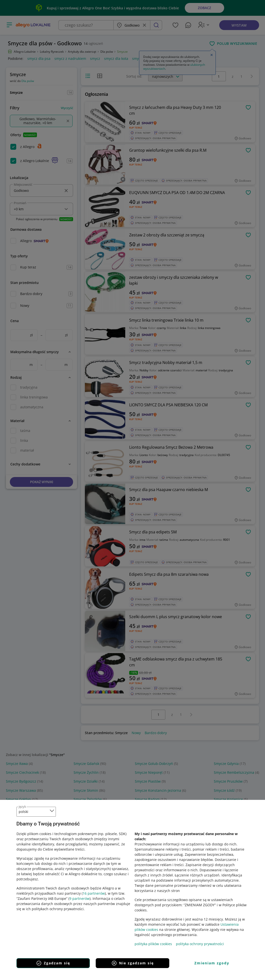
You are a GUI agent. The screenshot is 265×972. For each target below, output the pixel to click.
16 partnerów (94, 893)
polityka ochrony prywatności (200, 943)
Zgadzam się (53, 963)
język (22, 806)
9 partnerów (79, 898)
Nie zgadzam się (132, 963)
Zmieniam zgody (211, 963)
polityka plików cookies (153, 943)
